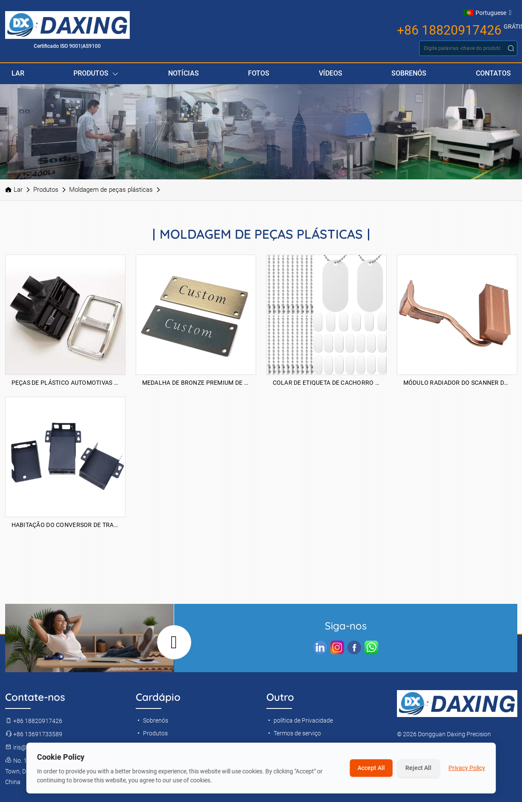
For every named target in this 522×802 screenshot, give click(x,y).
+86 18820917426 (449, 30)
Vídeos (330, 73)
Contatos (493, 73)
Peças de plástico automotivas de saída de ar (65, 382)
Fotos (258, 73)
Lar (18, 73)
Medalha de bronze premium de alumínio (196, 382)
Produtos (96, 73)
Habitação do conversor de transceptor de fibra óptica (65, 524)
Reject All (418, 767)
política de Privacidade (299, 720)
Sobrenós (408, 73)
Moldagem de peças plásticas (111, 189)
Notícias (183, 73)
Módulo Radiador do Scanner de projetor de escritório (457, 382)
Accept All (371, 767)
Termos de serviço (293, 733)
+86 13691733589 (33, 734)
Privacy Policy (467, 767)
